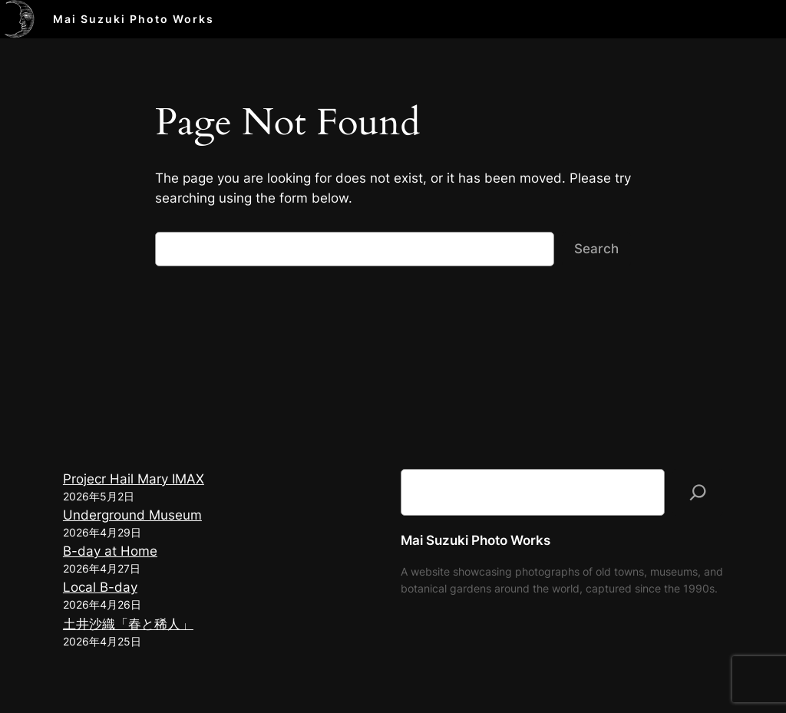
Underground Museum (132, 515)
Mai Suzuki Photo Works (133, 18)
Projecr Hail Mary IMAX (133, 479)
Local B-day (100, 587)
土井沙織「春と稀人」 (128, 624)
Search (596, 248)
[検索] (698, 492)
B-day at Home (110, 551)
